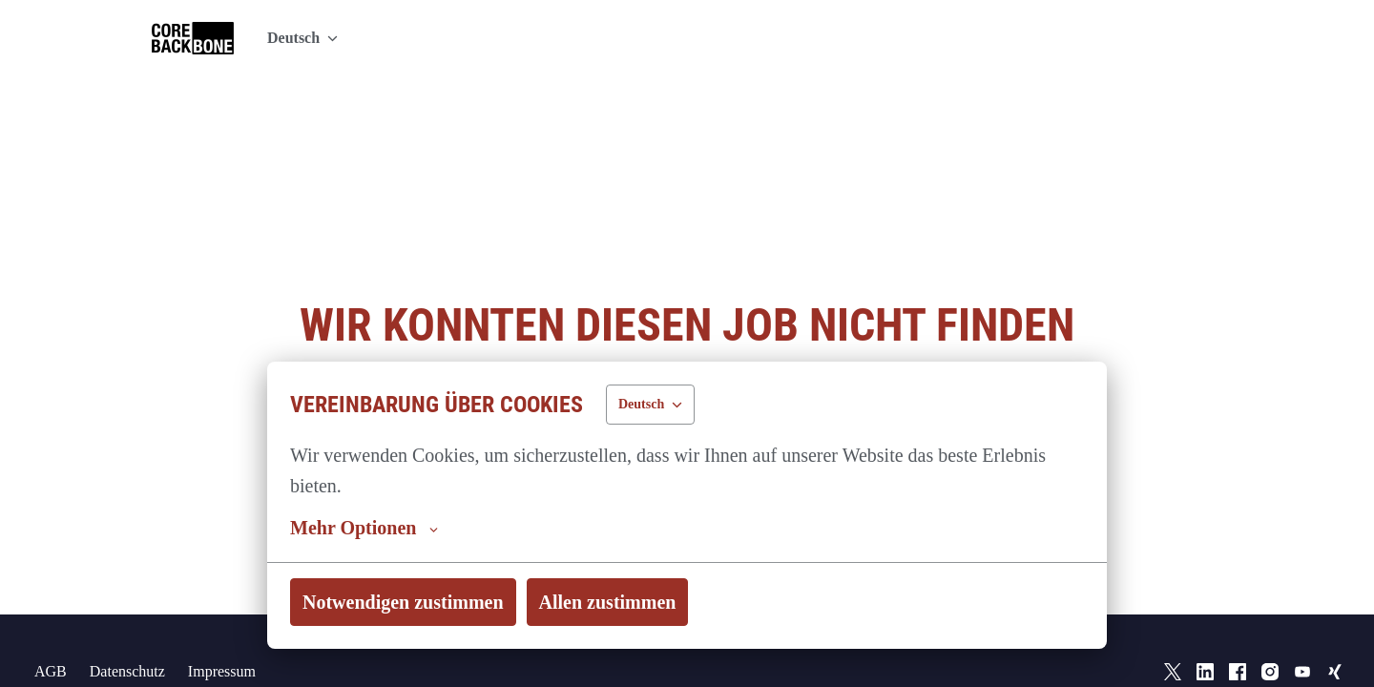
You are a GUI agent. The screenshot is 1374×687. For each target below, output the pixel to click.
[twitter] (1172, 630)
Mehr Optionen (364, 527)
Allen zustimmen (610, 602)
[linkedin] (1205, 630)
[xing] (1335, 630)
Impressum (231, 629)
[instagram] (1270, 630)
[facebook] (1237, 630)
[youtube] (1302, 630)
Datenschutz (128, 629)
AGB (48, 629)
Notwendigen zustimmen (404, 602)
